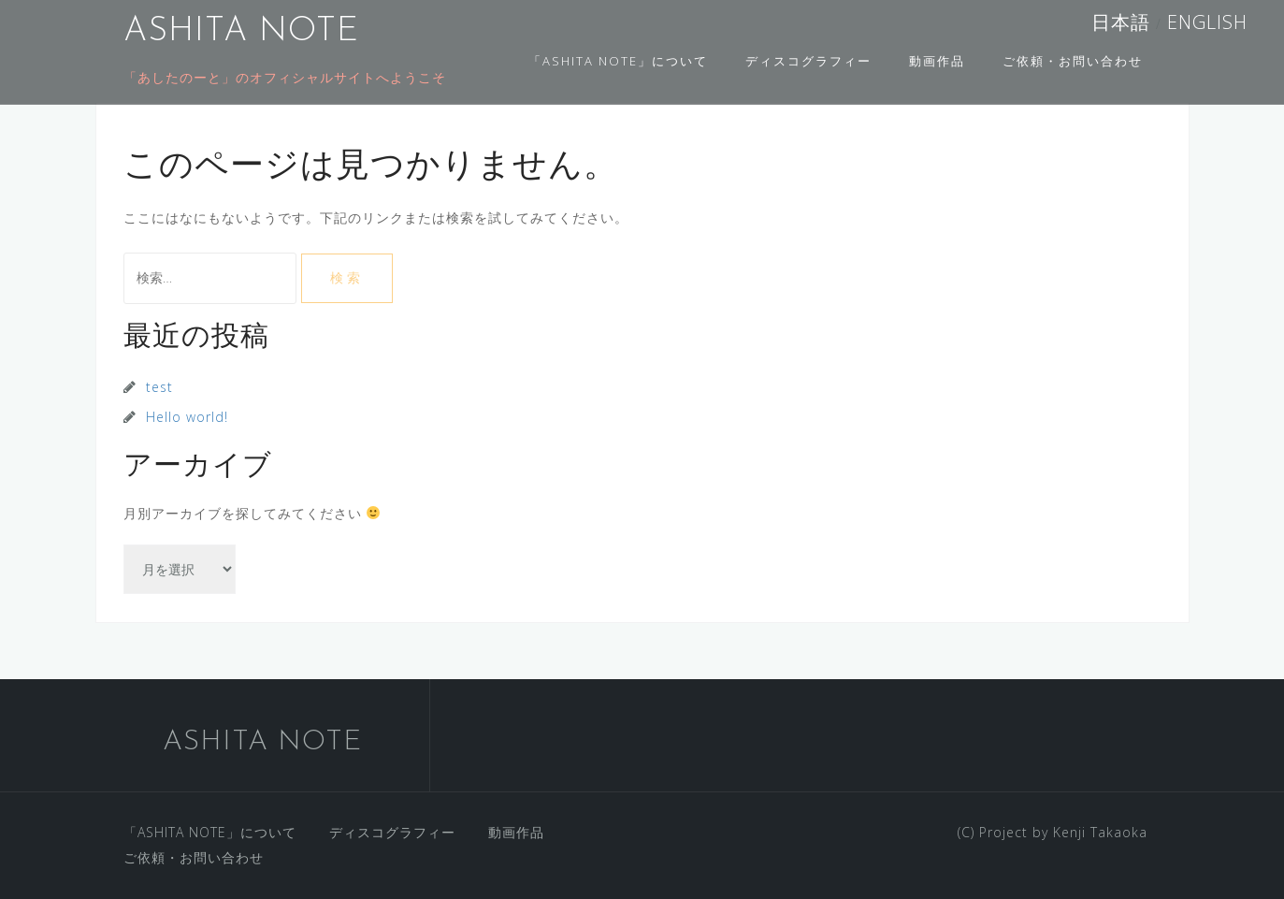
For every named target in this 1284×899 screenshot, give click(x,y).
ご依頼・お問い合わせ (1073, 60)
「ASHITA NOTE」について (618, 60)
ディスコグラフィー (808, 60)
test (159, 387)
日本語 (1123, 22)
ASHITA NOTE (241, 32)
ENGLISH (1204, 22)
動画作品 (937, 60)
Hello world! (187, 417)
